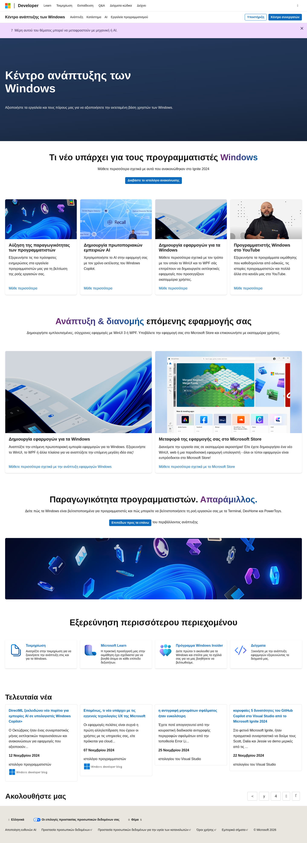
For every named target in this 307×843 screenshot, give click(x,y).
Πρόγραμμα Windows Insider (199, 645)
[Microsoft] (8, 6)
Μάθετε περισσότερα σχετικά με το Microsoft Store (197, 466)
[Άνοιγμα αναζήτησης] (297, 6)
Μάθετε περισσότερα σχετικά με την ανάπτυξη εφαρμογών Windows (60, 466)
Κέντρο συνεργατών (285, 17)
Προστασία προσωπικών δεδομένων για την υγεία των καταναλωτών (143, 829)
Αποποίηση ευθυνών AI (20, 829)
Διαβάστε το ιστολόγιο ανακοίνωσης (153, 180)
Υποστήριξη (255, 17)
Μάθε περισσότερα (23, 288)
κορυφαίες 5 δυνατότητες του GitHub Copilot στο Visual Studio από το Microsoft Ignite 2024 (263, 716)
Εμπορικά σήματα (234, 829)
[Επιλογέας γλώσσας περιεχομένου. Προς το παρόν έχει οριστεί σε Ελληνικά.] (16, 819)
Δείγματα (258, 645)
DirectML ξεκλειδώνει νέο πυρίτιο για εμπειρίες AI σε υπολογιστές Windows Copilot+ (40, 716)
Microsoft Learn (113, 645)
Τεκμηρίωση (36, 645)
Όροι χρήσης (205, 829)
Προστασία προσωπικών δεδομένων (65, 829)
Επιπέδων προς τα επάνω (130, 522)
